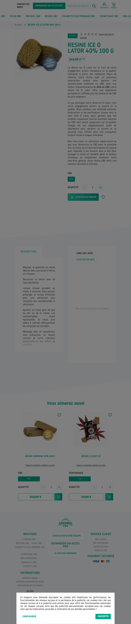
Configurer (29, 616)
